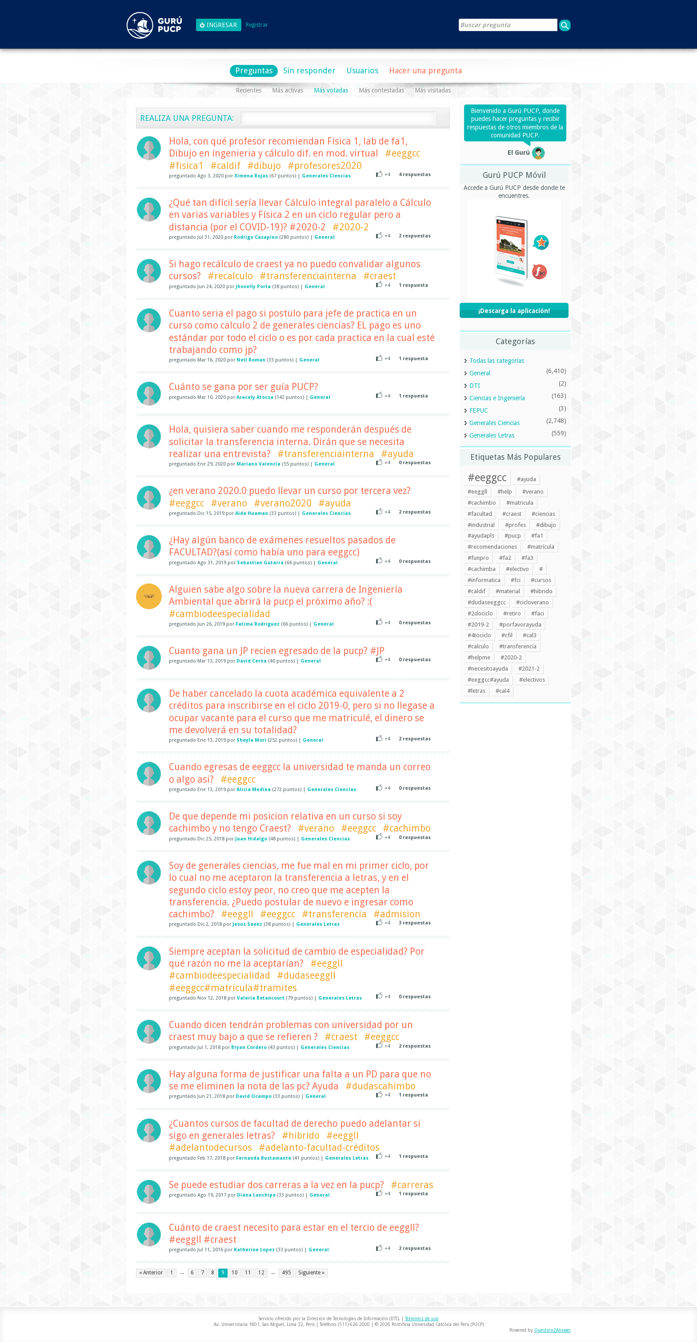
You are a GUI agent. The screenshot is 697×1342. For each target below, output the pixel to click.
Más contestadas (381, 90)
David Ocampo (254, 1096)
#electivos (532, 679)
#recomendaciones (492, 546)
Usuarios (362, 70)
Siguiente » (311, 1273)
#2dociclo (480, 613)
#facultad (480, 513)
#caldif (225, 165)
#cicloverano (532, 602)
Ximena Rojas (251, 176)
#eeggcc (402, 153)
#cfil (507, 635)
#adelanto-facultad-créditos (319, 1147)
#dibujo (264, 165)
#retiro (512, 613)
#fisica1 (186, 165)
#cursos (541, 580)
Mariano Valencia (258, 464)
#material (508, 591)
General (324, 237)
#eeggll (237, 914)
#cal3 (530, 635)
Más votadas (331, 90)
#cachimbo (407, 828)
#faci (537, 613)
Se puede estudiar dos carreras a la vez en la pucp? (276, 1184)
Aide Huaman (251, 513)
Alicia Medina (253, 789)
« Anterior (151, 1273)
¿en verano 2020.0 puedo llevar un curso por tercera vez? (290, 490)
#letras (476, 690)
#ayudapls (481, 535)
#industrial (481, 525)
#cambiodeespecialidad (219, 613)
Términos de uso (422, 1318)
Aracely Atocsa (254, 397)
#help (504, 491)
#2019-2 (478, 624)
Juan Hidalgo (251, 839)
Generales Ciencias (326, 176)
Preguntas (253, 70)
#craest (379, 275)
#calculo (478, 646)
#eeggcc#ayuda (488, 679)
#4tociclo (479, 635)
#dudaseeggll (306, 975)
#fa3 (527, 557)
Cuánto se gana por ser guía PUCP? (243, 386)
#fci (516, 580)
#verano (229, 503)
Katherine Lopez (254, 1250)
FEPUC (478, 410)
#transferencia (334, 914)
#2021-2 (529, 668)
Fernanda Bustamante (263, 1158)
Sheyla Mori (251, 740)
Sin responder (309, 70)
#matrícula (540, 546)
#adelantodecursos (210, 1147)
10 (235, 1273)
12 (261, 1273)
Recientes (248, 90)
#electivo (517, 569)
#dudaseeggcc (487, 602)
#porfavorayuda (520, 624)
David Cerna (251, 661)
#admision (397, 914)
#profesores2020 (325, 165)
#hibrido (301, 1135)
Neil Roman (250, 360)
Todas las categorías (496, 360)
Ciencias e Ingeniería (497, 398)
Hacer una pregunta (425, 70)
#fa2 (505, 557)
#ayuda (397, 453)
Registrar (257, 25)
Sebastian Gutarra (260, 563)
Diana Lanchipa (256, 1195)
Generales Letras (318, 924)
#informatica (484, 580)
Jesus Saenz (247, 924)
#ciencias (543, 513)
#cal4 (502, 690)
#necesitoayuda (488, 668)
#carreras (412, 1184)
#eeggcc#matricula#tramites (233, 987)
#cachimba (482, 569)
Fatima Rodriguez (258, 624)
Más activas (287, 90)
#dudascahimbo (380, 1086)
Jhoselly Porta (253, 286)
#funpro (478, 557)
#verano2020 (283, 503)
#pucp (513, 535)
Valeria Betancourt (260, 998)
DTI (474, 385)
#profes (515, 525)
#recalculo (230, 275)
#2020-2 (350, 227)
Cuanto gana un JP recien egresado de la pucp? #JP (277, 650)
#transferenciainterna (308, 275)
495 (286, 1273)
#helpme (479, 657)
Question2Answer (552, 1330)
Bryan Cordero (249, 1047)
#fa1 (537, 535)
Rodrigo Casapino (256, 237)
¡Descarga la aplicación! (514, 310)
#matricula (519, 502)
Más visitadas (433, 90)
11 (248, 1273)
